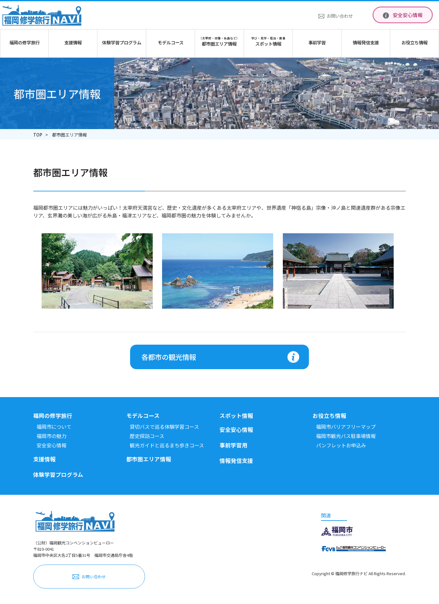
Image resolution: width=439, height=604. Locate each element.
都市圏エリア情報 (148, 459)
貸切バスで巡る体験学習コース (164, 426)
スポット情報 (236, 415)
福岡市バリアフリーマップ (346, 426)
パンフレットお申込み (341, 445)
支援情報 (44, 459)
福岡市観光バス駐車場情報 (346, 436)
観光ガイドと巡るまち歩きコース (167, 445)
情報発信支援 (236, 460)
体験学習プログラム (58, 474)
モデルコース (143, 415)
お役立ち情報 (329, 415)
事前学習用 (233, 445)
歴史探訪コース (147, 436)
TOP (37, 135)
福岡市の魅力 (51, 436)
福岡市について (54, 426)
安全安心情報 (408, 15)
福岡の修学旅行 (52, 415)
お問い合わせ (340, 15)
